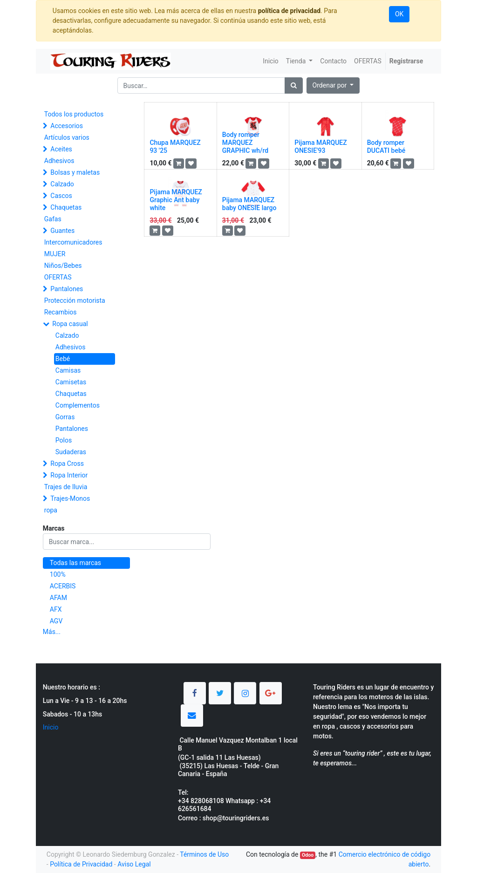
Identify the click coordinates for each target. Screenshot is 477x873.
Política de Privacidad (81, 864)
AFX (56, 609)
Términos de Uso (204, 854)
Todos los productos (73, 114)
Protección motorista (74, 300)
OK (399, 14)
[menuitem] (270, 61)
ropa (50, 510)
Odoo (307, 855)
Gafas (52, 219)
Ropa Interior (69, 475)
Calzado (62, 184)
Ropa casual (70, 323)
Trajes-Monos (70, 498)
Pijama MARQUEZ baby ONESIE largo (249, 203)
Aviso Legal (134, 864)
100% (58, 574)
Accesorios (66, 126)
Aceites (61, 149)
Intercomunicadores (73, 242)
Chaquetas (66, 207)
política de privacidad (289, 10)
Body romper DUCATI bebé (386, 146)
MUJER (55, 254)
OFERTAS (58, 277)
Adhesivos (59, 160)
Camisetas (70, 382)
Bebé (62, 358)
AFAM (58, 597)
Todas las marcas (75, 562)
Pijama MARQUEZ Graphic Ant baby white (176, 199)
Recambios (60, 312)
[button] (333, 85)
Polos (63, 440)
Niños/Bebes (63, 265)
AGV (56, 621)
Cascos (61, 195)
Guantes (62, 230)
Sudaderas (70, 452)
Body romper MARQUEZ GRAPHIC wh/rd (245, 142)
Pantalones (66, 289)
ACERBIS (63, 586)
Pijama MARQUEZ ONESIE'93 (320, 146)
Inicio (51, 727)
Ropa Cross (67, 463)
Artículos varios (66, 137)
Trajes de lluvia (66, 487)
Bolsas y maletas (75, 172)
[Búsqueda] (294, 85)
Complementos (77, 405)
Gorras (65, 417)
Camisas (68, 370)
